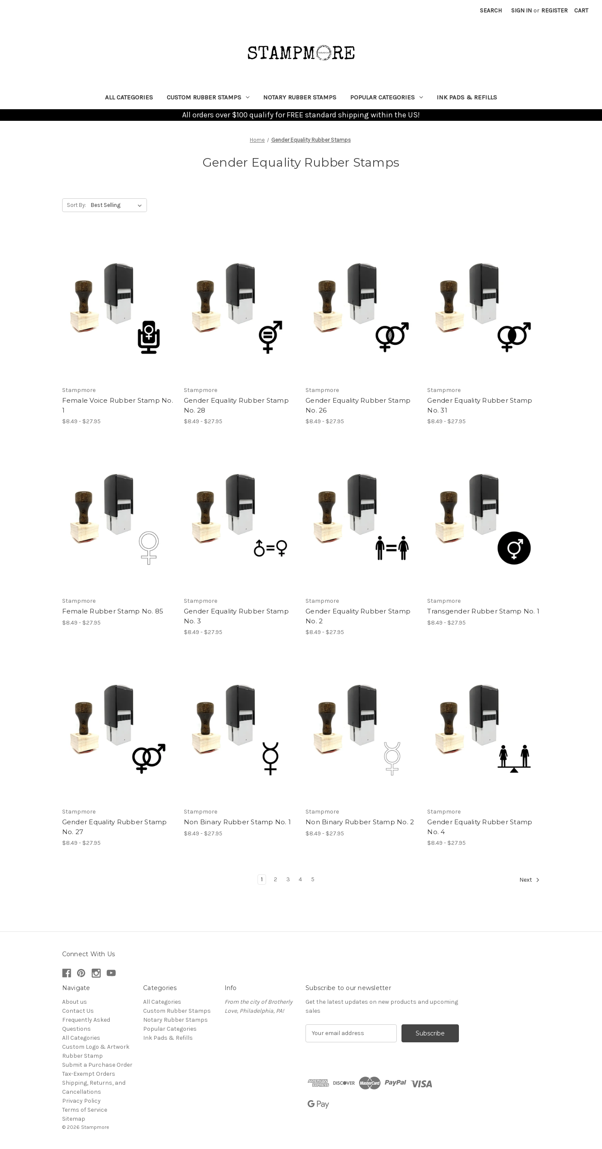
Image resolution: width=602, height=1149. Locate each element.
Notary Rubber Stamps (299, 97)
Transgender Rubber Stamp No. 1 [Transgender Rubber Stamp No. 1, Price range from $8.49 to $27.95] (483, 611)
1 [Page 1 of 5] (262, 879)
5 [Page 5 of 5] (312, 879)
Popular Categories (386, 97)
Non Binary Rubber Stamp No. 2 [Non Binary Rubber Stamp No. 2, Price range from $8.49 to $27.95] (359, 822)
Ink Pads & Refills (467, 97)
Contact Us (78, 1010)
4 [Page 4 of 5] (300, 879)
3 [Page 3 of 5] (288, 879)
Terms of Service (84, 1109)
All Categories (129, 97)
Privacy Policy (81, 1100)
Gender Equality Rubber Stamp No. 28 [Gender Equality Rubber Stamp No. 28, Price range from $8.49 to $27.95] (236, 405)
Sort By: (76, 205)
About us (74, 1001)
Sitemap (73, 1118)
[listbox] (118, 205)
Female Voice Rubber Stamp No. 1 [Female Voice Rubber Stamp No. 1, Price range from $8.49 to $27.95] (117, 405)
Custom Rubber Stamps (208, 97)
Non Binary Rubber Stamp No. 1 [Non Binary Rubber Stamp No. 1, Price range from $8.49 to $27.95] (237, 822)
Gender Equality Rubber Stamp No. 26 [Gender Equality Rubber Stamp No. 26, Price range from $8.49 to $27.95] (357, 405)
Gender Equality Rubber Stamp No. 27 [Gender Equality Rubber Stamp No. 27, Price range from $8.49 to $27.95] (114, 827)
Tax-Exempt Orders (88, 1073)
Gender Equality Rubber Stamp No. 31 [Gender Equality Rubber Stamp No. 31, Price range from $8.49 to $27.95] (479, 405)
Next (529, 880)
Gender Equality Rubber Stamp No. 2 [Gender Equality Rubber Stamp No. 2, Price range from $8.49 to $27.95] (357, 616)
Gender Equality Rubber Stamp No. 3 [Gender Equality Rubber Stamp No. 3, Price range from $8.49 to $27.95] (236, 616)
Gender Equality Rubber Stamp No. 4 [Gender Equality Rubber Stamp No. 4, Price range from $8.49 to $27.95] (479, 827)
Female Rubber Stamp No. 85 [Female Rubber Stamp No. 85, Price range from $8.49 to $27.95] (113, 611)
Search (491, 10)
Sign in (521, 10)
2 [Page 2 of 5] (275, 879)
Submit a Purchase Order (97, 1064)
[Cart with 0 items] (581, 10)
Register (554, 10)
